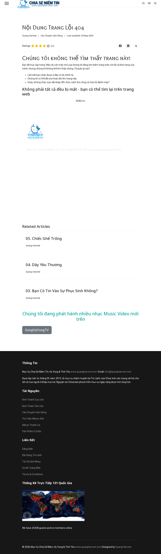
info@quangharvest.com (118, 371)
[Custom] (155, 3)
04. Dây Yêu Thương (44, 264)
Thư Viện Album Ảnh (33, 418)
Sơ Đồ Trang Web (31, 467)
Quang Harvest (123, 547)
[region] (80, 153)
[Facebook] (143, 3)
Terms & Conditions (32, 474)
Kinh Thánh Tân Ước (33, 406)
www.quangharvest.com (84, 371)
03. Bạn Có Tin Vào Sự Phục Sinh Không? (62, 290)
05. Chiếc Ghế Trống (44, 238)
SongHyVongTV (37, 330)
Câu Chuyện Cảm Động (52, 35)
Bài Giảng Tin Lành (32, 455)
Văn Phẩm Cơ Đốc (31, 431)
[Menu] (7, 3)
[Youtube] (149, 3)
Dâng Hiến (27, 449)
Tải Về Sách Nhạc (31, 461)
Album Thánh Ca (31, 425)
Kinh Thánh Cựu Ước (33, 399)
